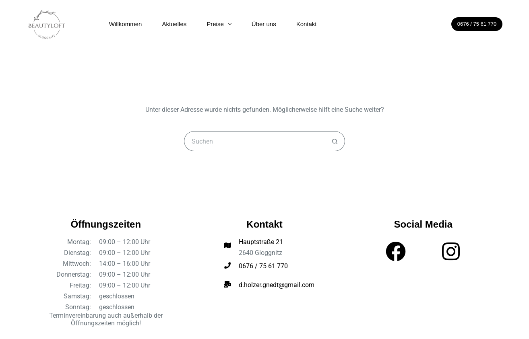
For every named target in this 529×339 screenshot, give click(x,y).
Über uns (264, 24)
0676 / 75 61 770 (477, 24)
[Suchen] (439, 24)
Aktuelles (174, 24)
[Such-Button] (335, 141)
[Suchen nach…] (254, 141)
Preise (221, 24)
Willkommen (125, 24)
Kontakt (306, 24)
